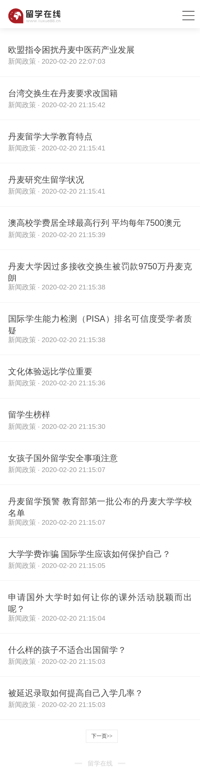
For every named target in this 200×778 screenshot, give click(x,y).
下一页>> (102, 736)
